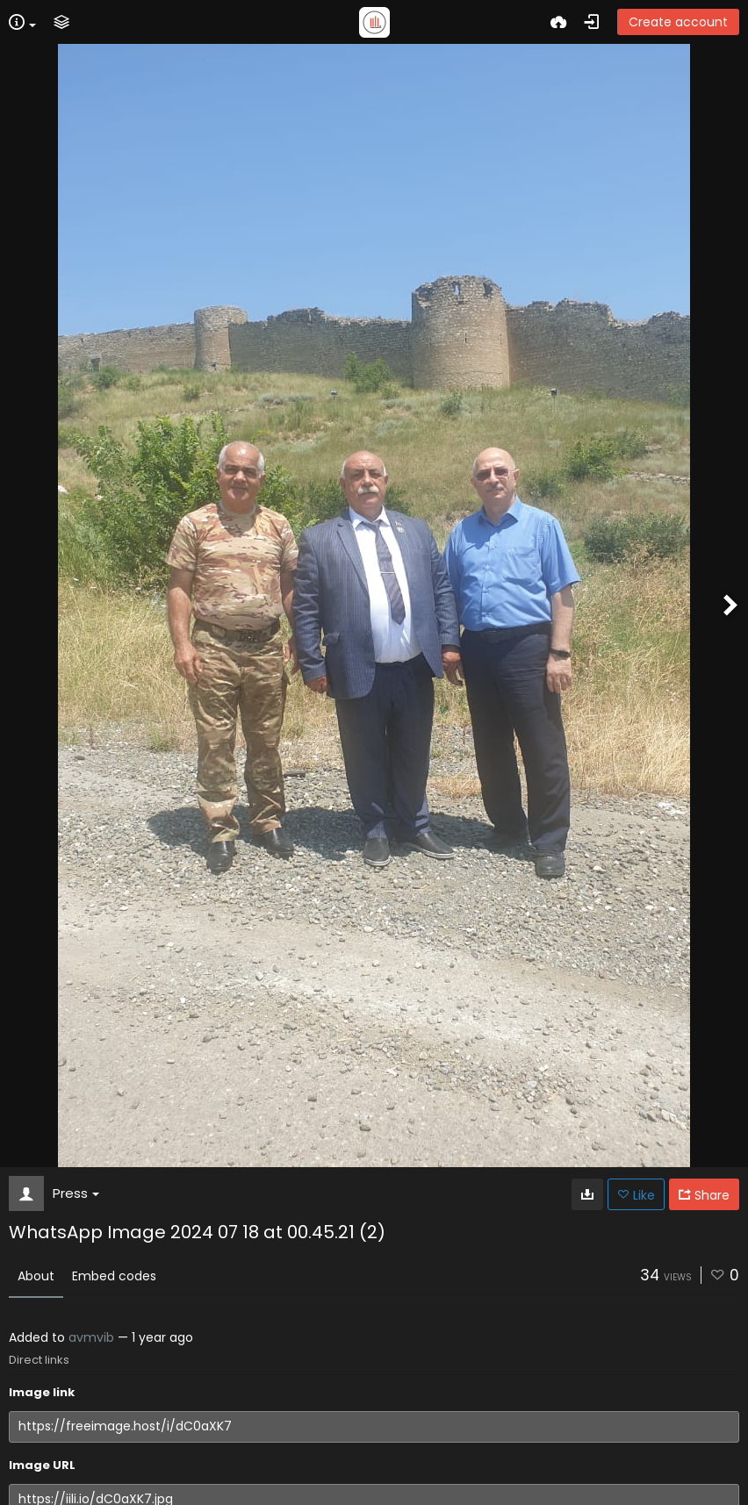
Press (76, 1193)
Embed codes (114, 1276)
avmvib (91, 1337)
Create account (678, 22)
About (36, 1276)
